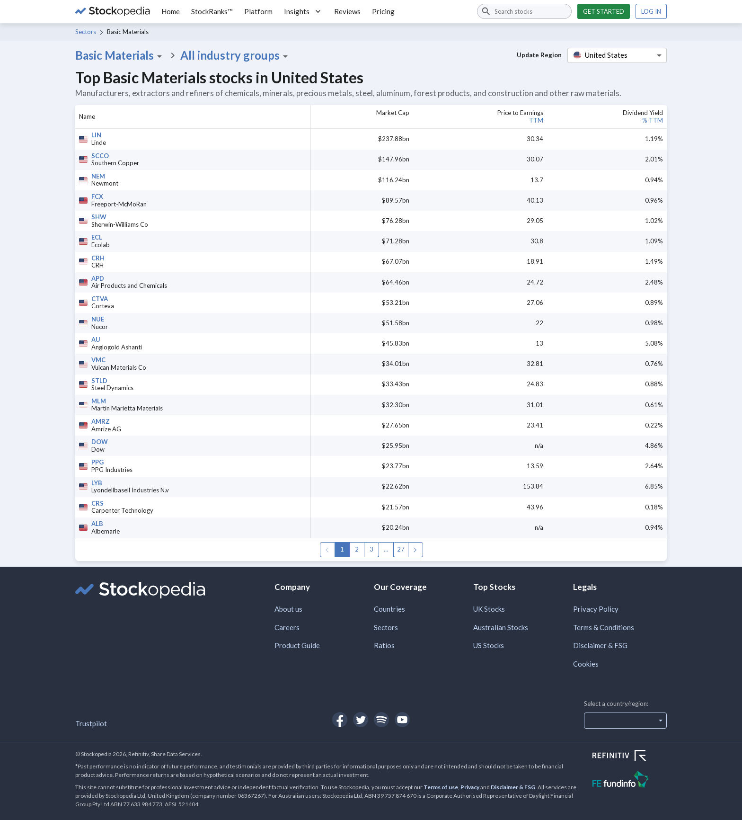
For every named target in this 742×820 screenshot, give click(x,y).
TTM (536, 120)
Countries (389, 609)
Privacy (469, 787)
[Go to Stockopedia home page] (112, 11)
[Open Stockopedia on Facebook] (339, 719)
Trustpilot (91, 723)
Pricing (383, 11)
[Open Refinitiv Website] (629, 756)
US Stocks (488, 645)
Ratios (384, 645)
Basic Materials (120, 55)
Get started (603, 11)
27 (401, 549)
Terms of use (441, 787)
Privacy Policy (595, 609)
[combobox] (524, 11)
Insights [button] (303, 11)
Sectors (85, 32)
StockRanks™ (212, 11)
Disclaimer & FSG (600, 645)
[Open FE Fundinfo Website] (629, 780)
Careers (287, 627)
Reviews (347, 11)
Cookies (586, 664)
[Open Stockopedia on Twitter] (360, 719)
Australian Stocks (500, 627)
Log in (651, 11)
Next (415, 549)
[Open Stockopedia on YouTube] (402, 719)
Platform (258, 11)
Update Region (539, 55)
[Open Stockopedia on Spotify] (381, 719)
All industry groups (235, 55)
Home (170, 11)
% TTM (652, 120)
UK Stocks (489, 609)
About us (288, 609)
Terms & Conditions (603, 627)
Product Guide (297, 645)
